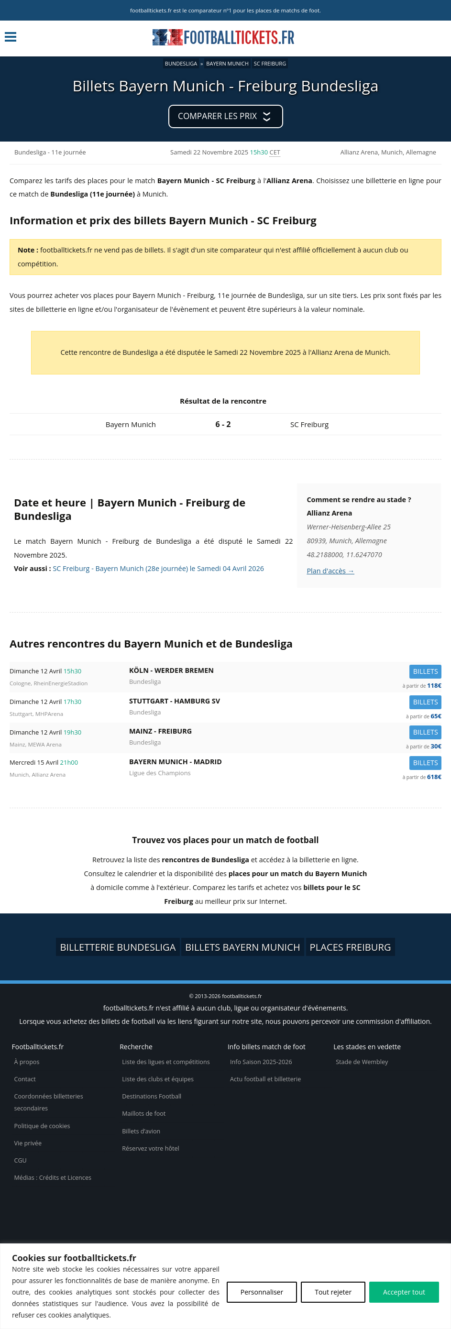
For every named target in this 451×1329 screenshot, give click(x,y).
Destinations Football (151, 1096)
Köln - (285, 672)
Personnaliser (262, 1291)
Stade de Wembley (362, 1062)
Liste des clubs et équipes (158, 1079)
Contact (25, 1079)
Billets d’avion (141, 1131)
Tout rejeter (333, 1291)
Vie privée (28, 1143)
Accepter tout (404, 1291)
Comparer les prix (217, 115)
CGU (20, 1160)
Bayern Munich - (285, 763)
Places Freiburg (350, 947)
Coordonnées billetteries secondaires (48, 1102)
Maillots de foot (143, 1113)
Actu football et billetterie (265, 1079)
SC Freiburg (270, 63)
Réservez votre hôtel (150, 1148)
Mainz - (285, 732)
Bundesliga (181, 63)
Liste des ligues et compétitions (165, 1062)
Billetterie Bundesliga (118, 947)
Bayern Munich (227, 63)
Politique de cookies (42, 1126)
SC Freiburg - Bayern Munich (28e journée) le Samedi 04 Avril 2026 (158, 568)
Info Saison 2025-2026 (261, 1062)
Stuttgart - (285, 702)
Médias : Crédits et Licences (52, 1178)
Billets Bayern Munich (242, 947)
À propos (27, 1062)
